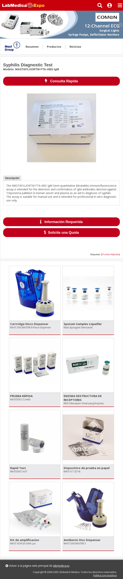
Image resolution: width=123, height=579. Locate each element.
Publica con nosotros (105, 575)
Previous (3, 25)
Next (120, 25)
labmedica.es (61, 566)
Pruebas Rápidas (110, 254)
